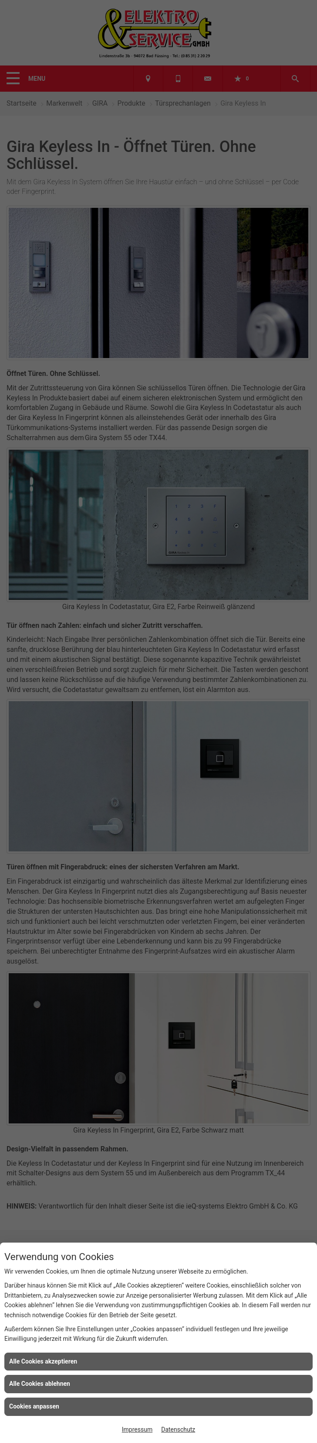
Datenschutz (178, 1429)
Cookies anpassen (34, 1406)
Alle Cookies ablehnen (39, 1383)
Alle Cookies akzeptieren (43, 1361)
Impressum (137, 1429)
